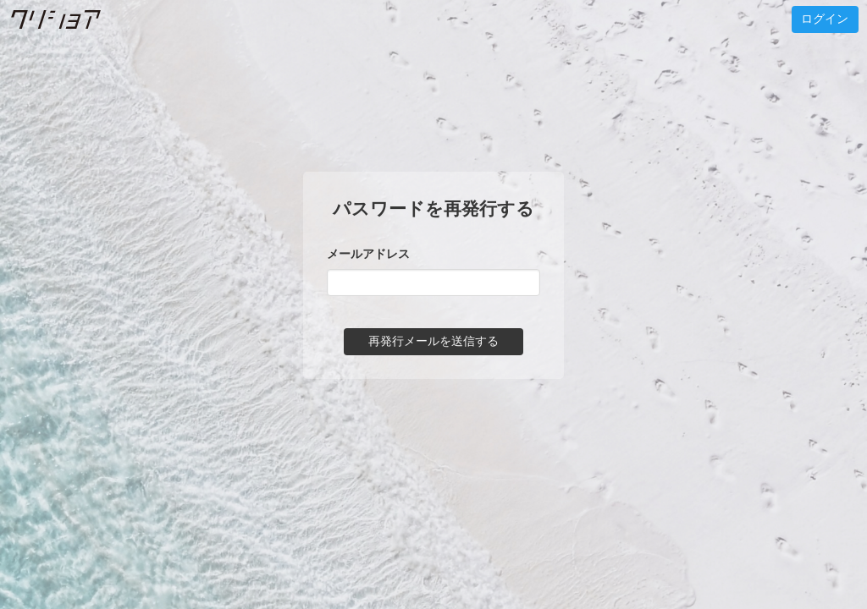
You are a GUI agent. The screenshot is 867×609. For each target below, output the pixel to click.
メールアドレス (368, 254)
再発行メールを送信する (433, 341)
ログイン (824, 18)
